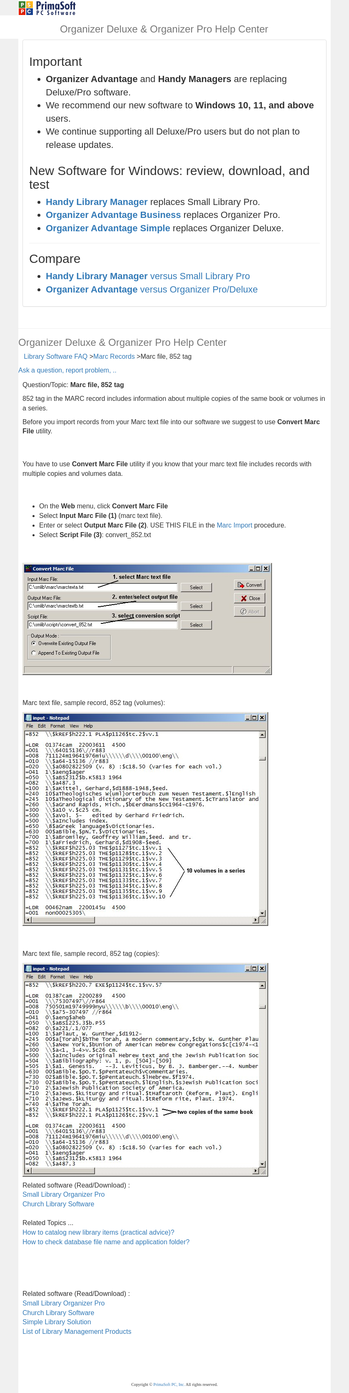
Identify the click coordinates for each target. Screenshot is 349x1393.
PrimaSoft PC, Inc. (169, 1384)
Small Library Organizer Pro (63, 1194)
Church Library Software (58, 1204)
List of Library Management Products (76, 1331)
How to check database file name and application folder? (105, 1241)
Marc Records (114, 356)
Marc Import (234, 525)
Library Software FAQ (55, 356)
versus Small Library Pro (148, 276)
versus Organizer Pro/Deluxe (152, 289)
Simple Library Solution (56, 1321)
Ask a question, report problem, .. (67, 370)
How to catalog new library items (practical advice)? (98, 1232)
